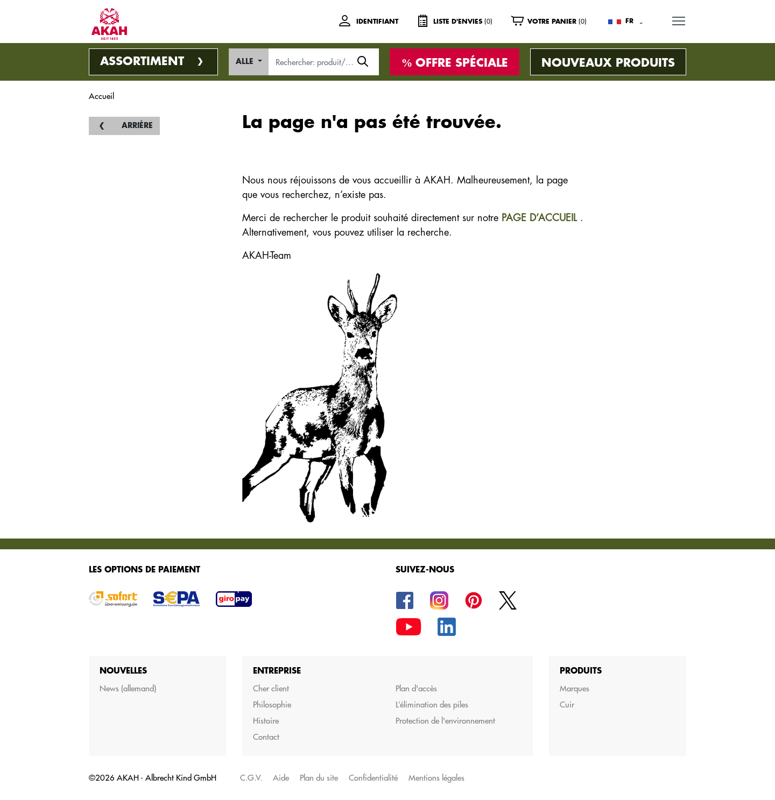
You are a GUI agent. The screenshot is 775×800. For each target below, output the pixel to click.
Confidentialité (373, 778)
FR (629, 21)
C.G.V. (251, 778)
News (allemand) (128, 688)
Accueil (101, 96)
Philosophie (272, 704)
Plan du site (319, 778)
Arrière (137, 125)
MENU (679, 19)
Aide (281, 778)
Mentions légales (436, 778)
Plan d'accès (416, 688)
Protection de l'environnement (445, 721)
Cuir (567, 704)
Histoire (266, 721)
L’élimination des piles (432, 704)
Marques (574, 688)
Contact (266, 737)
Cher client (271, 688)
